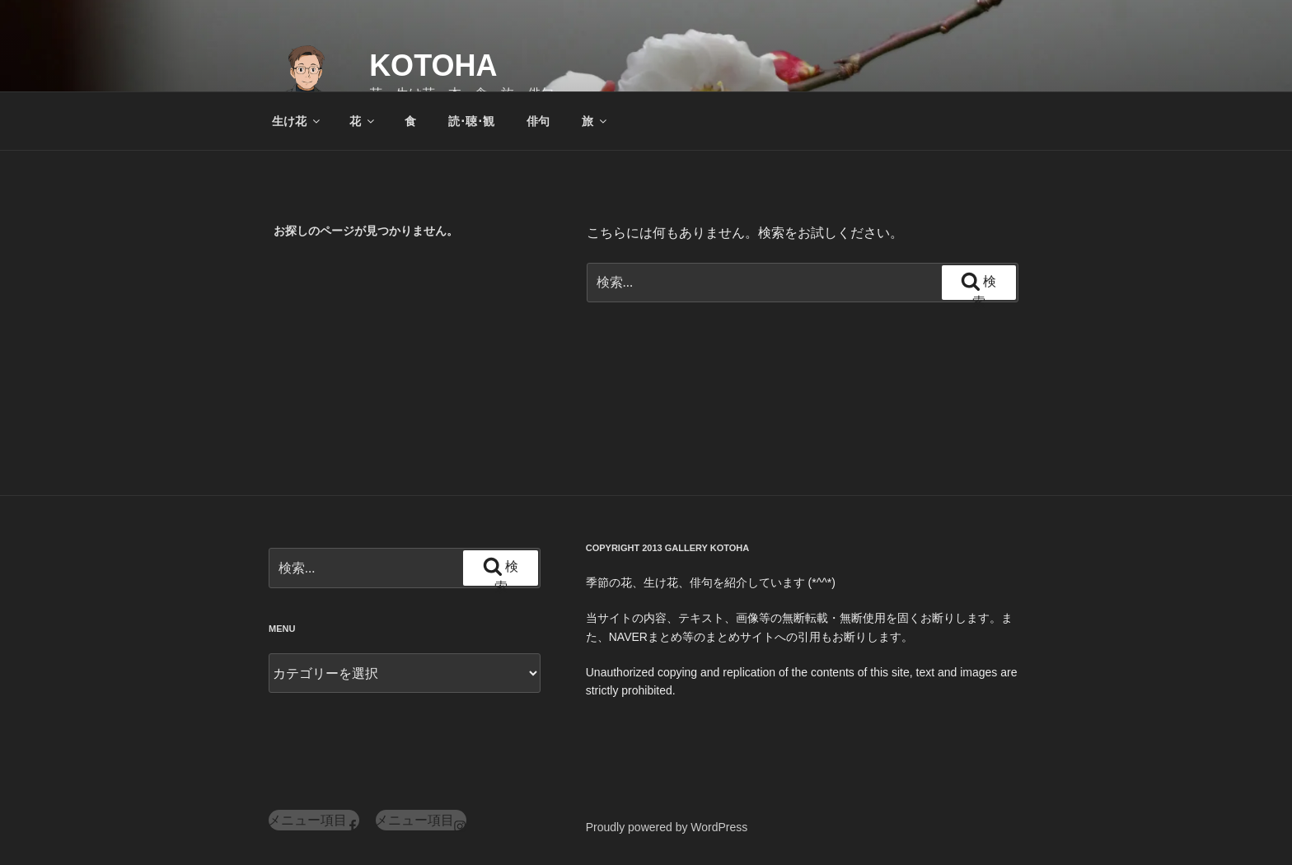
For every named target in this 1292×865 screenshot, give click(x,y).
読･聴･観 (471, 121)
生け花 (297, 121)
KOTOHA (433, 65)
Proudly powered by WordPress (667, 827)
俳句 (538, 121)
